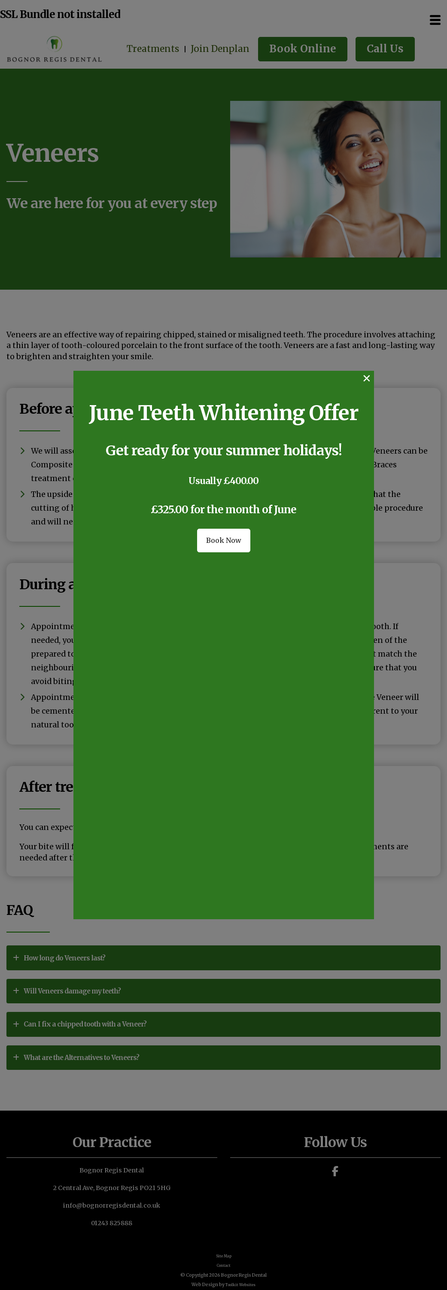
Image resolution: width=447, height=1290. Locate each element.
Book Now (223, 582)
